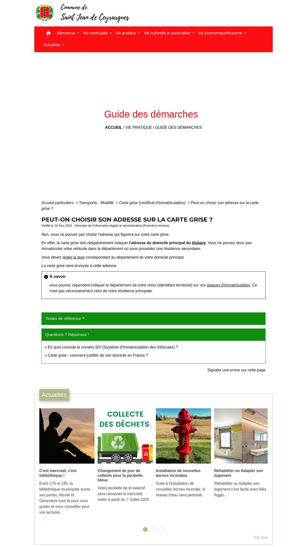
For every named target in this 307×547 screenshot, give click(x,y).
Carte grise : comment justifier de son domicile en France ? (98, 355)
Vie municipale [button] (96, 33)
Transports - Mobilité (97, 203)
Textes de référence (63, 318)
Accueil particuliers (58, 203)
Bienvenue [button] (66, 33)
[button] (48, 34)
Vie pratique (138, 127)
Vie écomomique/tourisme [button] (220, 33)
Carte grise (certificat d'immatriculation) (152, 203)
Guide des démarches (178, 127)
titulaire (199, 243)
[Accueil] (82, 13)
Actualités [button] (52, 45)
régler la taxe (73, 257)
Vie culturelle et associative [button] (167, 33)
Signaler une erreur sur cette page (236, 370)
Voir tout (261, 537)
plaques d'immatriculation (228, 285)
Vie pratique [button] (126, 33)
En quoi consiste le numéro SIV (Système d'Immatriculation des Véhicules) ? (113, 347)
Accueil (113, 127)
